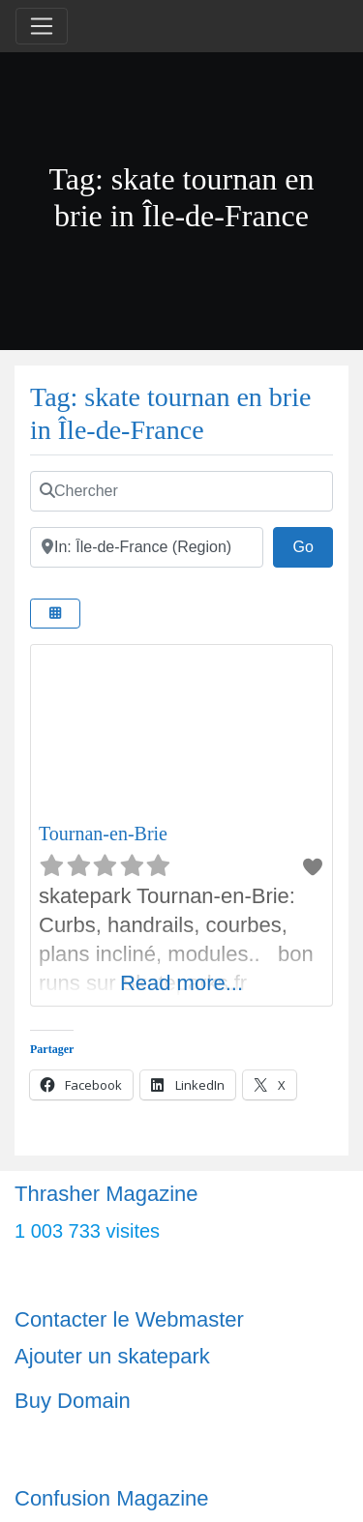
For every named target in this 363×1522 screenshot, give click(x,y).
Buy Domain (73, 1401)
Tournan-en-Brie (103, 833)
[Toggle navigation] (41, 26)
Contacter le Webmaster (129, 1319)
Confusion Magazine (112, 1498)
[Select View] (55, 614)
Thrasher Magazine (106, 1194)
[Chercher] (181, 491)
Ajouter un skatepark (112, 1356)
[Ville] (146, 547)
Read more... (181, 983)
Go (312, 544)
